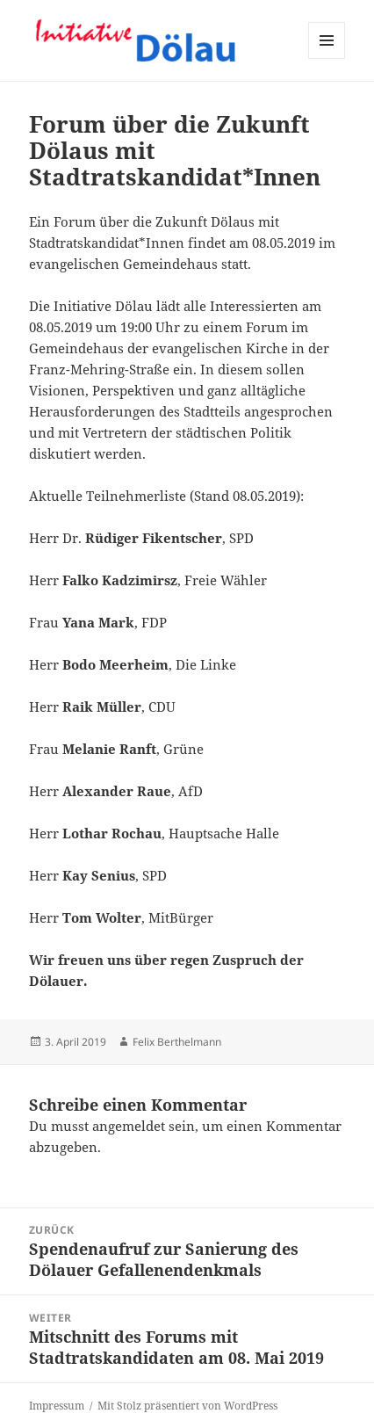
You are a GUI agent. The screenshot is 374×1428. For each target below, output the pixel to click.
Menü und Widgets (327, 58)
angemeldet (128, 1125)
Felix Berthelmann (177, 1041)
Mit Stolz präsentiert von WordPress (187, 1405)
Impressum (56, 1405)
